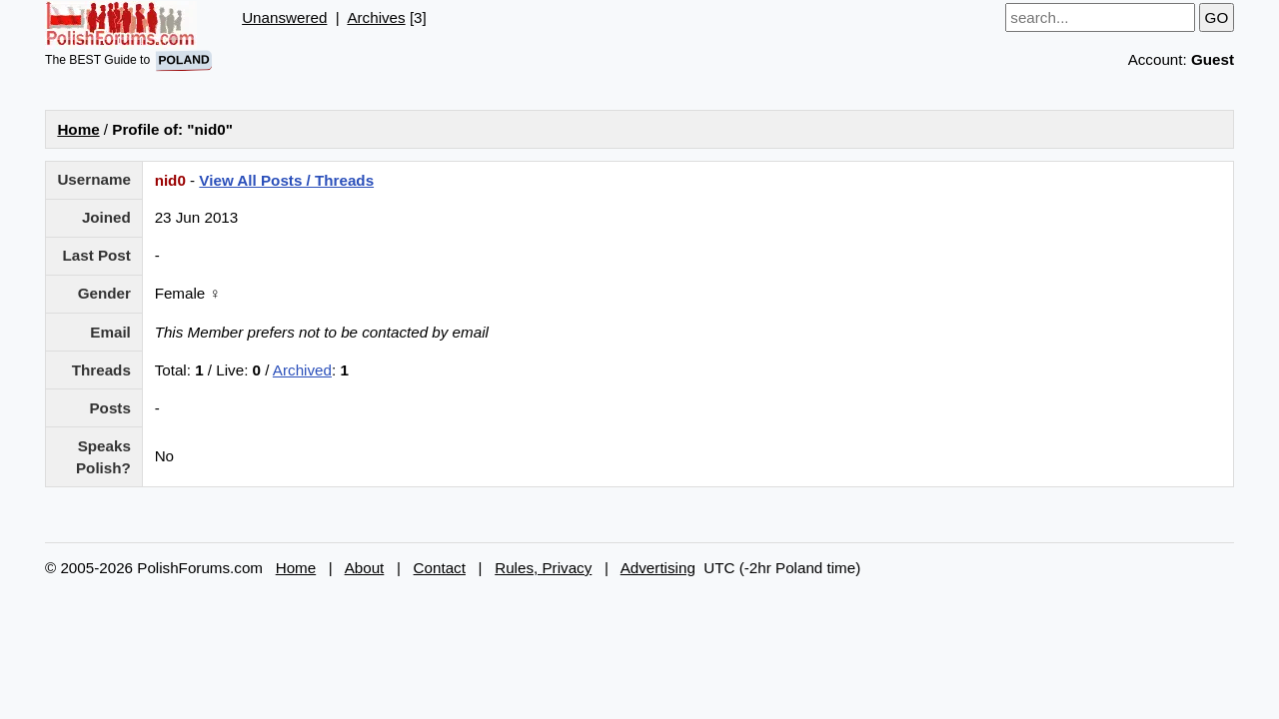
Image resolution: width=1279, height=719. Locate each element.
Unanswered (284, 17)
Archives (376, 17)
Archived (302, 369)
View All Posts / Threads (286, 180)
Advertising (658, 567)
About (365, 567)
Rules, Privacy (543, 567)
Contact (440, 567)
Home (78, 129)
